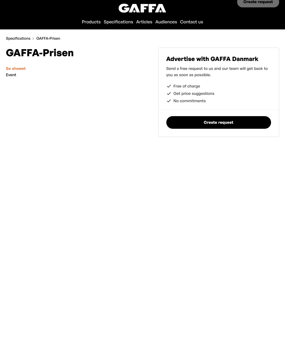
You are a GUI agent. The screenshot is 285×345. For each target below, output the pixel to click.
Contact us (191, 22)
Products (91, 22)
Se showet (16, 68)
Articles (144, 22)
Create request (258, 8)
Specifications (118, 22)
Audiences (166, 22)
